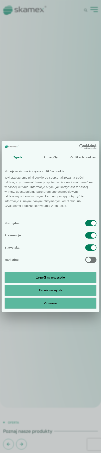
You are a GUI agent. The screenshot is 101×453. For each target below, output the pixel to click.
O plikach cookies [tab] (83, 157)
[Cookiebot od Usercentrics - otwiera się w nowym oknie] (79, 146)
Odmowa (50, 303)
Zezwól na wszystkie (50, 277)
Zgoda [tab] (17, 157)
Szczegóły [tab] (50, 157)
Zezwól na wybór (50, 290)
